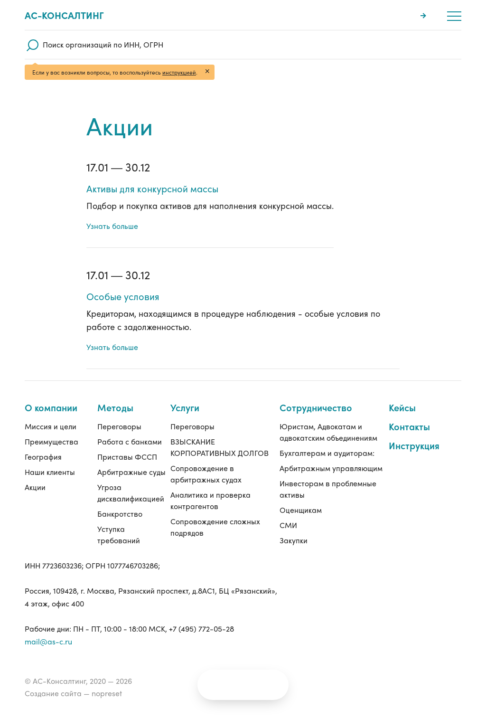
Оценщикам (301, 509)
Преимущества (51, 430)
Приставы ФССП (127, 445)
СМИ (288, 525)
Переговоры (119, 414)
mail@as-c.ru (48, 641)
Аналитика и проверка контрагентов (210, 489)
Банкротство (119, 513)
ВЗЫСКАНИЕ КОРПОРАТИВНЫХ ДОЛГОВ (219, 436)
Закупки (294, 540)
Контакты (409, 415)
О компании (51, 396)
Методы (115, 396)
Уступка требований (118, 534)
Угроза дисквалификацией (130, 493)
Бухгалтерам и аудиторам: (327, 441)
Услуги (184, 396)
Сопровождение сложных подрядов (215, 515)
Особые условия (122, 296)
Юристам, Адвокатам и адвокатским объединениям (328, 420)
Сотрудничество (316, 396)
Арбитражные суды (122, 466)
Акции (35, 475)
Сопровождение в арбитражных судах (206, 462)
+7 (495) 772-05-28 (201, 628)
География (43, 445)
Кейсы (402, 396)
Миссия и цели (50, 414)
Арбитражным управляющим (305, 462)
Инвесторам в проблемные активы (328, 489)
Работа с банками (129, 430)
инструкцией (179, 72)
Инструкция (414, 434)
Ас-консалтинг (64, 15)
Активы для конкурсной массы (152, 188)
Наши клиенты (50, 460)
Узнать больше (112, 225)
